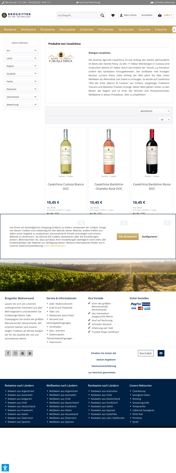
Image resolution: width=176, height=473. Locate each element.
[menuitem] (81, 15)
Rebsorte (11, 89)
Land (9, 58)
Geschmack (13, 96)
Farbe (10, 81)
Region (10, 66)
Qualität (11, 73)
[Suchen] (102, 15)
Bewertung (12, 104)
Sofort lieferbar (20, 42)
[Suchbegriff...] (81, 15)
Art (8, 50)
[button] (5, 467)
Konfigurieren (149, 236)
